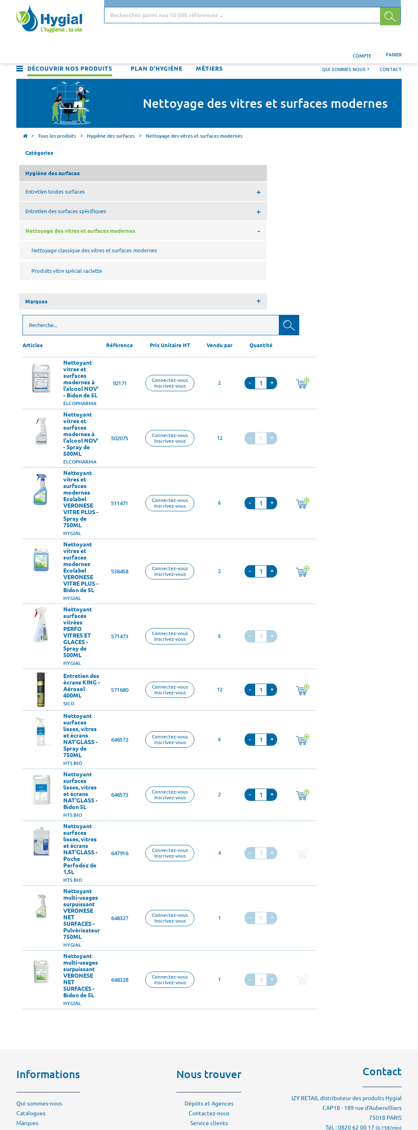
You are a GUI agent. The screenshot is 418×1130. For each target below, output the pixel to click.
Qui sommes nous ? (345, 51)
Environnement (36, 960)
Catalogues (30, 941)
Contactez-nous (209, 941)
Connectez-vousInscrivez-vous (266, 210)
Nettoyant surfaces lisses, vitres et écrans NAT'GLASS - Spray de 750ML (177, 563)
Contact (391, 51)
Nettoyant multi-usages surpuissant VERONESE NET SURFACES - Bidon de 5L (177, 803)
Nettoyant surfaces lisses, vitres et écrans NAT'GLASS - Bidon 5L (177, 618)
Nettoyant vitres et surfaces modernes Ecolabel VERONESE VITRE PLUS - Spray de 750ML (177, 326)
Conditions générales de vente (55, 980)
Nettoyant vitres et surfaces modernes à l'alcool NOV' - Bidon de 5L (177, 206)
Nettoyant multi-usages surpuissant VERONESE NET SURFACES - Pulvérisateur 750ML (178, 741)
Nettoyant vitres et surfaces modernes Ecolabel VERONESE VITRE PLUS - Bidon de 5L (177, 395)
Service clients (209, 950)
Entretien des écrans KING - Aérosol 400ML (178, 513)
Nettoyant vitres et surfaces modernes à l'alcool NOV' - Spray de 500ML (177, 262)
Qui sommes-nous (39, 931)
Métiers (209, 50)
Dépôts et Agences (209, 931)
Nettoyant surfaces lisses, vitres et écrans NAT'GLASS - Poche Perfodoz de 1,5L (177, 677)
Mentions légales (38, 970)
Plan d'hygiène (156, 50)
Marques (27, 950)
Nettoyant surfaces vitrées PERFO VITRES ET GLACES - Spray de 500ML (174, 460)
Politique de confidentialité (52, 990)
